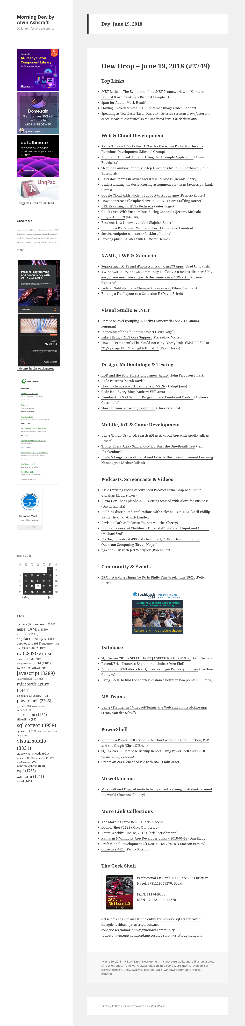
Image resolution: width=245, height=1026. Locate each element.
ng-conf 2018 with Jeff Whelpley (126, 550)
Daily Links (134, 961)
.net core (171, 961)
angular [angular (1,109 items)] (27, 639)
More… (21, 250)
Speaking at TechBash (118, 113)
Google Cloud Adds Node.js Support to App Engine (140, 195)
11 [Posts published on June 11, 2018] (25, 580)
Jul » (51, 597)
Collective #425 (113, 849)
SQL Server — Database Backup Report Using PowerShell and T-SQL (153, 751)
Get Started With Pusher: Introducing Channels (137, 211)
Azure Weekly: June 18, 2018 (123, 833)
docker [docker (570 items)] (35, 658)
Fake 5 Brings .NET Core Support (126, 337)
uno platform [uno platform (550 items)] (47, 731)
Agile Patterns (112, 381)
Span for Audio (113, 102)
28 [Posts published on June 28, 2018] (44, 591)
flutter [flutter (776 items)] (24, 667)
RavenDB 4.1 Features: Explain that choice (133, 663)
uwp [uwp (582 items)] (22, 735)
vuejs (186, 935)
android (138, 935)
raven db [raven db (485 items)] (38, 706)
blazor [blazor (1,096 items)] (37, 647)
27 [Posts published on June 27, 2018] (38, 591)
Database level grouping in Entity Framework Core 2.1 (143, 321)
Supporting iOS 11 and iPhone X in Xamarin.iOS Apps (142, 266)
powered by (28, 479)
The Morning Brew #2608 (120, 822)
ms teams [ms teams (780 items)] (26, 695)
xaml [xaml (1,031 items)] (25, 781)
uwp (137, 930)
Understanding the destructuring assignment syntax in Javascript (152, 184)
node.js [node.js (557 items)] (41, 695)
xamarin (127, 930)
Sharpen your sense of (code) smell (128, 408)
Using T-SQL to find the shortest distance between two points (148, 680)
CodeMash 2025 (27, 472)
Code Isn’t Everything (118, 391)
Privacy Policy (110, 1006)
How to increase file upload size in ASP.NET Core (138, 201)
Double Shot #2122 (115, 827)
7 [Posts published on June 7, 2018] (44, 575)
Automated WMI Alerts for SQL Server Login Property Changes (149, 669)
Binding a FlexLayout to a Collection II (130, 293)
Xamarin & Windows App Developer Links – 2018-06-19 (144, 838)
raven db (197, 965)
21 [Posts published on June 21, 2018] (44, 586)
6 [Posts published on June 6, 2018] (38, 575)
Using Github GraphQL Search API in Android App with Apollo (149, 435)
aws (173, 935)
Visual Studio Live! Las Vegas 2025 (34, 452)
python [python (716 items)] (24, 705)
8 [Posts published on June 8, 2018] (50, 575)
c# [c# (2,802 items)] (26, 653)
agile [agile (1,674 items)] (27, 628)
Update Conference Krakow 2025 (33, 440)
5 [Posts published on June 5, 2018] (32, 575)
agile (110, 924)
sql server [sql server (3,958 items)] (36, 724)
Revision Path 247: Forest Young (125, 523)
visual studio (136, 919)
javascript (137, 924)
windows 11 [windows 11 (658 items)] (45, 757)
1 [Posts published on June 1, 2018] (50, 570)
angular (197, 935)
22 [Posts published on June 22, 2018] (50, 586)
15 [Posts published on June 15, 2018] (50, 580)
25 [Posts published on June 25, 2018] (25, 591)
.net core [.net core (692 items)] (25, 624)
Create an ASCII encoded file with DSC (130, 762)
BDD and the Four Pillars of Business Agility (135, 375)
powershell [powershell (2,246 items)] (34, 700)
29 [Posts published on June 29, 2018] (50, 591)
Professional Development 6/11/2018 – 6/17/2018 (138, 844)
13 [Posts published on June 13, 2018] (38, 580)
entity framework (161, 919)
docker (114, 930)
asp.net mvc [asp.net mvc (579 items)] (50, 643)
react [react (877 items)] (24, 710)
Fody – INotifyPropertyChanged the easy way (136, 288)
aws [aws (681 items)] (22, 647)
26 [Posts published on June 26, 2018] (32, 591)
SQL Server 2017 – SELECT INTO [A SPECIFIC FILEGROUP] (146, 658)
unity (127, 935)
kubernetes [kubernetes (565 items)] (25, 678)
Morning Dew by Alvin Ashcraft (35, 19)
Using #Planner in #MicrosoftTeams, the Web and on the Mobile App (154, 707)
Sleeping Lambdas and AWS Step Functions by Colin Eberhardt (150, 168)
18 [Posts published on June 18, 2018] (25, 586)
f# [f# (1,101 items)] (44, 663)
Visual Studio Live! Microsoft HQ (33, 429)
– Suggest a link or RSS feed (35, 203)
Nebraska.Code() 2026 (29, 393)
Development (151, 961)
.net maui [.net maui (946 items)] (44, 624)
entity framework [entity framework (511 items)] (27, 663)
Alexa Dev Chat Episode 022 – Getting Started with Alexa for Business (154, 501)
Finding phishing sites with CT (124, 239)
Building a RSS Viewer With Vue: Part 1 (131, 228)
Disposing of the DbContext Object (127, 332)
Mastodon (8, 1017)
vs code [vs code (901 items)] (40, 753)
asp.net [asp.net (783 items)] (46, 638)
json (149, 924)
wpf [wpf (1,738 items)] (26, 770)
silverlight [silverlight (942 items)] (27, 719)
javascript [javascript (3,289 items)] (36, 672)
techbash (121, 924)
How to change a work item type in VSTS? (133, 386)
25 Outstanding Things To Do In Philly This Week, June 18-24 (148, 577)
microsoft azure (157, 935)
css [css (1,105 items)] (44, 654)
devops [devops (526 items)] (22, 658)
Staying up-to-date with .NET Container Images (137, 108)
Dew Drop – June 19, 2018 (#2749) (155, 65)
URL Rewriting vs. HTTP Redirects (127, 206)
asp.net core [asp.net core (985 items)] (29, 643)
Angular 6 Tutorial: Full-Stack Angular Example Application (147, 157)
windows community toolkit (182, 970)
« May (25, 597)
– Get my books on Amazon (35, 368)
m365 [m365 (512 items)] (39, 678)
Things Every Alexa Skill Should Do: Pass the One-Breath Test (148, 446)
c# (179, 935)
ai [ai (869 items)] (43, 629)
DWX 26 (24, 405)
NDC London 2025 (28, 464)
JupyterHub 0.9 (113, 217)
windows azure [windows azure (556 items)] (27, 761)
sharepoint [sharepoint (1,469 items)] (32, 714)
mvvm (117, 935)
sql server (183, 919)
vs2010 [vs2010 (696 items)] (24, 753)
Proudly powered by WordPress (144, 1006)
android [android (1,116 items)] (27, 634)
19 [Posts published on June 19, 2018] (32, 586)
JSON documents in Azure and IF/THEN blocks (137, 179)
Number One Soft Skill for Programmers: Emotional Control (147, 397)
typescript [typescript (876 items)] (27, 731)
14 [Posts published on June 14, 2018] (44, 580)
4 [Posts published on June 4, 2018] (26, 575)
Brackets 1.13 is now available (124, 222)
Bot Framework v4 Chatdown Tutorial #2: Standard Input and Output (155, 528)
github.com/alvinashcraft (19, 1023)
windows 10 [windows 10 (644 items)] (26, 757)
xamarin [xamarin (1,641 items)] (30, 776)
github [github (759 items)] (39, 667)
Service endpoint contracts (121, 233)
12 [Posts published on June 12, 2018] (32, 580)
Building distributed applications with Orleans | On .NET (145, 512)
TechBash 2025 (27, 417)
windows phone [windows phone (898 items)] (31, 766)
